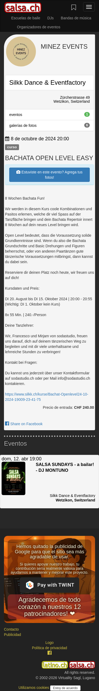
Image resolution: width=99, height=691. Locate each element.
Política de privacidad (49, 648)
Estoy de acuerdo (65, 688)
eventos (49, 114)
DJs (50, 18)
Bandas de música (76, 18)
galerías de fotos (49, 125)
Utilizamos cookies (34, 687)
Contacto (11, 629)
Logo (49, 642)
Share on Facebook (24, 424)
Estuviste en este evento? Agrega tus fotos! (49, 175)
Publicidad (12, 634)
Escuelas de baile (25, 18)
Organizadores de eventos (38, 27)
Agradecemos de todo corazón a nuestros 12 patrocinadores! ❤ (49, 606)
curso (12, 147)
